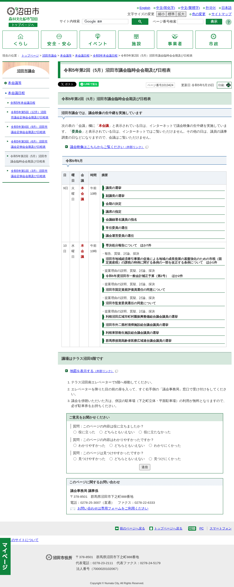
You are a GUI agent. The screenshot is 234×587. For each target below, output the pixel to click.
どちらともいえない (119, 432)
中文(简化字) (165, 8)
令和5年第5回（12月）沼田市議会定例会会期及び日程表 (29, 114)
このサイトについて (23, 540)
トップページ (30, 55)
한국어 (211, 8)
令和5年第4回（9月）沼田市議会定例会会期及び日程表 (29, 129)
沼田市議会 (49, 55)
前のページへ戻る (132, 528)
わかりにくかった (167, 445)
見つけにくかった (167, 459)
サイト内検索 (70, 21)
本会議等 (66, 55)
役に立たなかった (157, 432)
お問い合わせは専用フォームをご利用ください (112, 508)
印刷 (221, 85)
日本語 (226, 8)
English (144, 8)
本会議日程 (82, 55)
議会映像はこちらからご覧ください (109, 147)
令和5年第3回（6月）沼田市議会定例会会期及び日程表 (29, 144)
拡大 (180, 14)
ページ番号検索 (164, 21)
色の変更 (199, 14)
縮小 (161, 14)
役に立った (86, 432)
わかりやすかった (91, 445)
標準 (170, 14)
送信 (145, 467)
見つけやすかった (91, 459)
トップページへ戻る (168, 528)
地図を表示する (94, 371)
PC (201, 528)
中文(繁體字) (190, 8)
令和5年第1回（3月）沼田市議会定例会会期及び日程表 (29, 173)
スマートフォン (221, 528)
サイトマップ (221, 14)
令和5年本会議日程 (105, 55)
